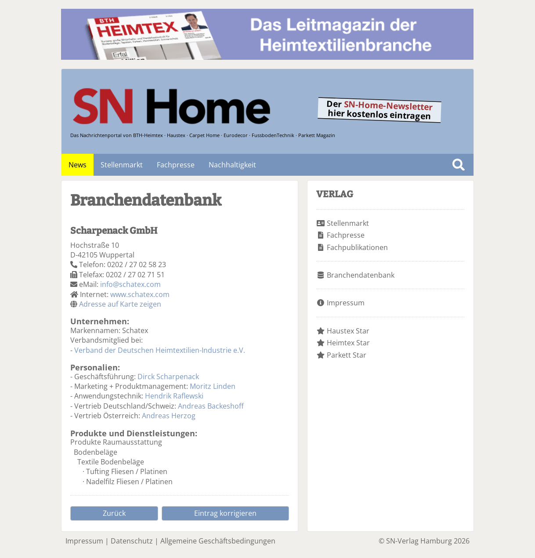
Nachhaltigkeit (232, 165)
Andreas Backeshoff (211, 406)
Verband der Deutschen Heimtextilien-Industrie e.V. (159, 350)
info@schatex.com (130, 284)
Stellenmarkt (122, 165)
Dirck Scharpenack (168, 376)
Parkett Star (346, 355)
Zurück (114, 513)
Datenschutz (132, 541)
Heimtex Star (348, 343)
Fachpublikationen (357, 247)
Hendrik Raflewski (174, 396)
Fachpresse (176, 165)
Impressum (346, 303)
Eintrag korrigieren (225, 513)
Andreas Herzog (168, 415)
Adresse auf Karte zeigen (120, 304)
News (78, 165)
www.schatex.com (140, 294)
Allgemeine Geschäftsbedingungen (217, 541)
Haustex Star (348, 331)
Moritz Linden (212, 386)
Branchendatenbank (360, 275)
